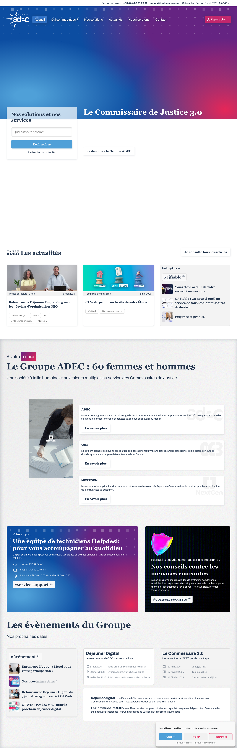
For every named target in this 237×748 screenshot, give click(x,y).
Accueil (40, 19)
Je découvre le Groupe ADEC (109, 151)
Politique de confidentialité (205, 743)
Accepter (170, 737)
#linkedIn (42, 321)
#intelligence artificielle (21, 321)
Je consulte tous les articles (206, 252)
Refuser (196, 737)
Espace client (219, 19)
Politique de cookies (184, 743)
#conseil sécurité (172, 599)
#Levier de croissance (112, 311)
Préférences (221, 737)
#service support (33, 584)
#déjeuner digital (19, 315)
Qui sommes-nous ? (64, 19)
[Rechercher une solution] (41, 132)
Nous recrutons (138, 19)
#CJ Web (92, 311)
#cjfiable (174, 277)
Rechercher (42, 144)
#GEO (35, 315)
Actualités (115, 19)
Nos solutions (93, 19)
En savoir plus (96, 428)
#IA (45, 315)
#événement (25, 656)
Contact (160, 19)
